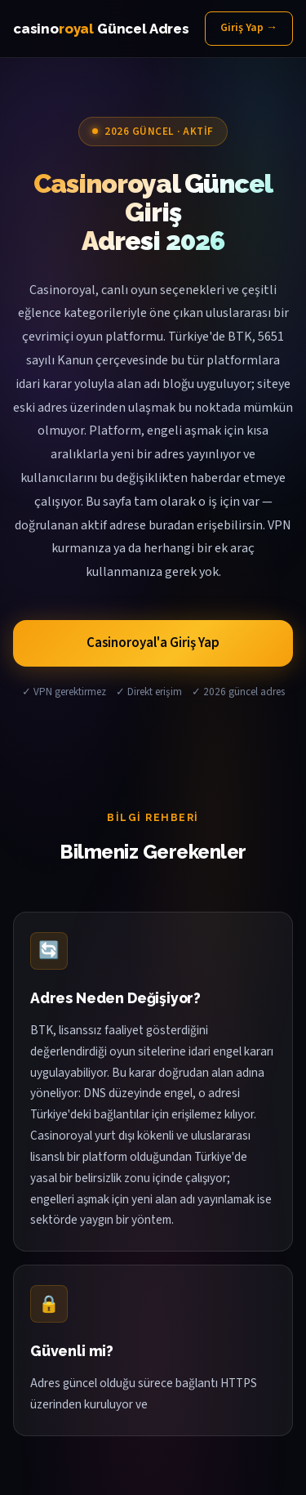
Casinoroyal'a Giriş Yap (153, 643)
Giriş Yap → (248, 28)
